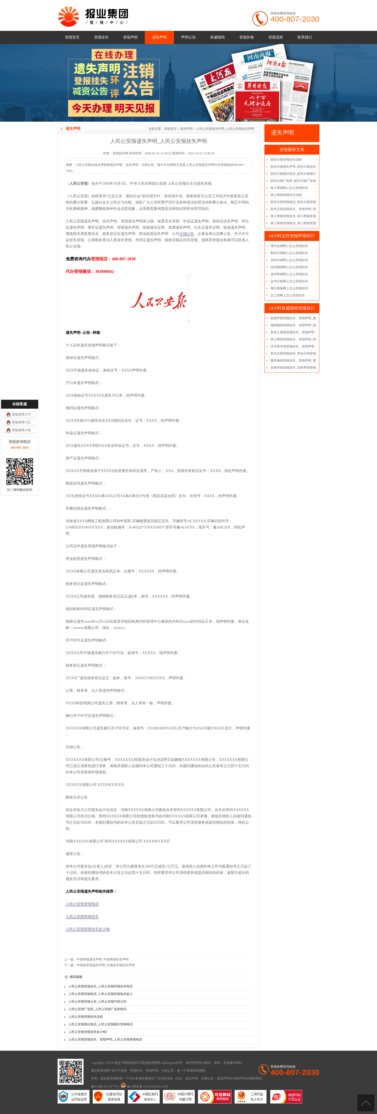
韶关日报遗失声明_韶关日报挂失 (293, 166)
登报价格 (246, 37)
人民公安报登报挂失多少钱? (87, 1032)
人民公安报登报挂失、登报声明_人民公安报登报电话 (105, 1039)
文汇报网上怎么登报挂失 (287, 295)
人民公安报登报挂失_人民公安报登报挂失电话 (100, 986)
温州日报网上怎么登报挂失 (289, 260)
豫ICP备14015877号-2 (106, 1086)
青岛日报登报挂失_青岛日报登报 (293, 353)
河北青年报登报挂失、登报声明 (292, 346)
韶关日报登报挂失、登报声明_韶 (293, 209)
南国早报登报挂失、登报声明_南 (293, 318)
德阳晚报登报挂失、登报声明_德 (293, 325)
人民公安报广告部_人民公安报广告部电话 (97, 1009)
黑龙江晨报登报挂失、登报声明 (292, 332)
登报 (123, 1070)
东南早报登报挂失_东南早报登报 (293, 367)
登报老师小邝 (21, 524)
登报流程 (275, 37)
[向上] (365, 1102)
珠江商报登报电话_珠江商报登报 (293, 223)
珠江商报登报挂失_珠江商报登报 (293, 216)
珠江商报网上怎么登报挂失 (289, 188)
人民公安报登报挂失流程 (85, 1017)
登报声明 (130, 37)
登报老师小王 (21, 531)
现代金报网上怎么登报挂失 (289, 246)
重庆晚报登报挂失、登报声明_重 (293, 360)
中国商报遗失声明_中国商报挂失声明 (103, 959)
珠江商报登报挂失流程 (286, 195)
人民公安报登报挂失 (82, 917)
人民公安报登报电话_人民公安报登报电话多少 (100, 994)
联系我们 (304, 37)
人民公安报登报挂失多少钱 (88, 929)
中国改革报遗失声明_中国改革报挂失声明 (106, 965)
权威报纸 (217, 37)
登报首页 (72, 37)
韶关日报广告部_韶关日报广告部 (293, 181)
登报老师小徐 (21, 539)
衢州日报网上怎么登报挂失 (289, 253)
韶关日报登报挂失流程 (286, 159)
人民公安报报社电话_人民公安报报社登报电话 (100, 1024)
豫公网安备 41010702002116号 (144, 1086)
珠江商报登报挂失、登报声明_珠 (293, 339)
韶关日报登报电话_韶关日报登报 (293, 202)
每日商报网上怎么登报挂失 (289, 288)
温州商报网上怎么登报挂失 (289, 274)
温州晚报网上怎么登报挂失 (289, 267)
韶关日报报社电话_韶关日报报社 (293, 174)
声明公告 (188, 37)
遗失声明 (159, 37)
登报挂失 (101, 37)
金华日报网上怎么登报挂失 (289, 281)
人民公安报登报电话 (82, 904)
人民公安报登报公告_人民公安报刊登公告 (97, 1001)
